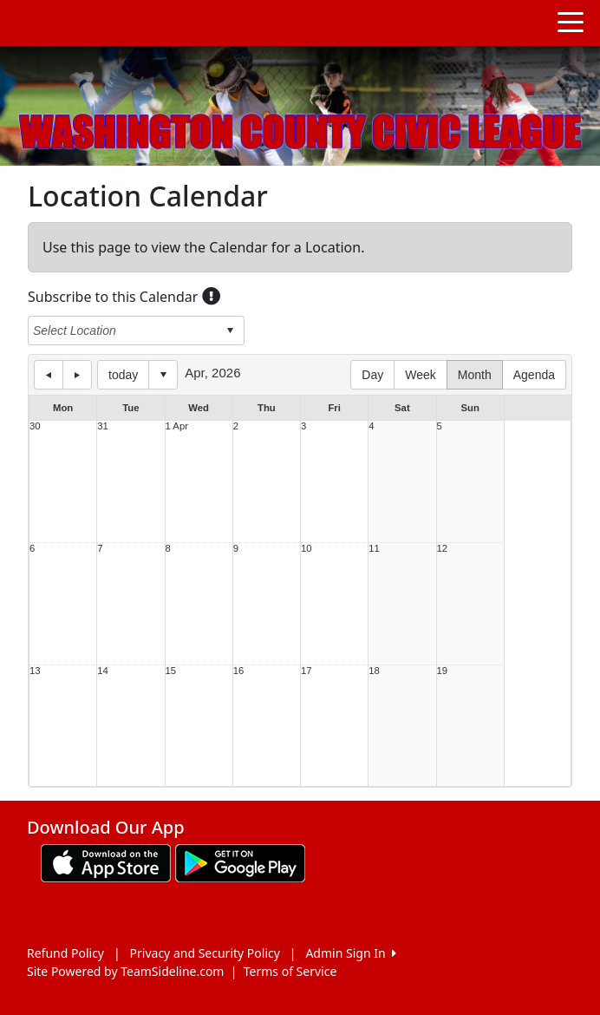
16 (239, 671)
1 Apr (177, 426)
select (230, 330)
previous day (48, 375)
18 (374, 671)
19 (442, 671)
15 (171, 671)
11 (374, 548)
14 (102, 671)
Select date (163, 375)
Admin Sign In (350, 953)
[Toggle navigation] (570, 21)
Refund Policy (65, 953)
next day (77, 375)
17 (306, 671)
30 (35, 426)
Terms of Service (290, 971)
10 (306, 548)
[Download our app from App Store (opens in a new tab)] (106, 862)
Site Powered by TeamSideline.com (125, 971)
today (123, 375)
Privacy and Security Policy (205, 953)
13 (35, 671)
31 (102, 426)
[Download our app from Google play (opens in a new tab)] (240, 862)
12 (442, 548)
